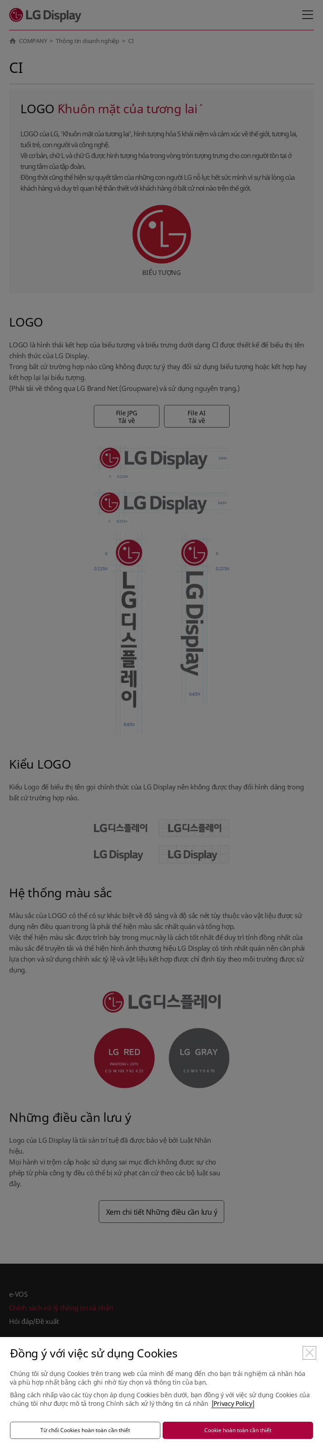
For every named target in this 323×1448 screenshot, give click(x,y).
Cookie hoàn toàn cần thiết (237, 1430)
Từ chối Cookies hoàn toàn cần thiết (85, 1430)
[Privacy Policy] (233, 1403)
